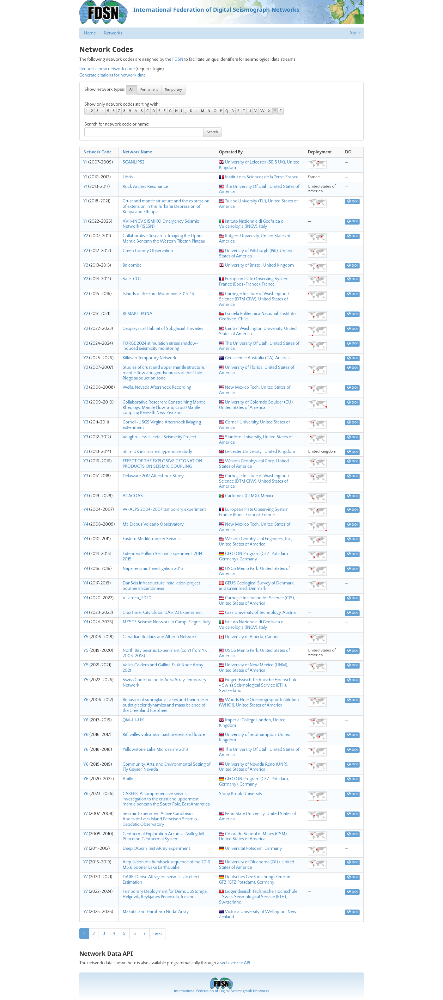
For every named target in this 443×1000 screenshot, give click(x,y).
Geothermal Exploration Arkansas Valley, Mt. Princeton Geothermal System (164, 836)
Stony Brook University (240, 793)
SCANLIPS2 (133, 162)
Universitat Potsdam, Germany (250, 848)
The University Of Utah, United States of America (259, 189)
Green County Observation (148, 250)
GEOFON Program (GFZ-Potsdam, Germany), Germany (254, 556)
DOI (352, 201)
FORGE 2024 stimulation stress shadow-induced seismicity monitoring (160, 346)
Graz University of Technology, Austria (257, 612)
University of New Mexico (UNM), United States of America (253, 668)
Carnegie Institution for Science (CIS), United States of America (257, 601)
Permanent (149, 90)
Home (90, 33)
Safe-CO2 (132, 278)
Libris (128, 177)
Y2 (85, 235)
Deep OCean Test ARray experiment (156, 848)
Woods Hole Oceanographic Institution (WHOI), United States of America (259, 702)
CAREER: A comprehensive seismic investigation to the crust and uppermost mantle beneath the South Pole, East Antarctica (166, 799)
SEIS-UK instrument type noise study (157, 451)
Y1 (85, 162)
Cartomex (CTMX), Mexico (247, 495)
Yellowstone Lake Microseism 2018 (155, 749)
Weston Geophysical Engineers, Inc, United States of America (255, 541)
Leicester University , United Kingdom (257, 451)
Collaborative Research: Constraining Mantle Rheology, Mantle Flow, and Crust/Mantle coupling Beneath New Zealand (164, 408)
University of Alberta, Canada (249, 636)
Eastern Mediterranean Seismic (152, 538)
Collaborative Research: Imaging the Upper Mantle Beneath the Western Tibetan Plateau (164, 238)
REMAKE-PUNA (137, 313)
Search (212, 132)
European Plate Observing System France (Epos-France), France (253, 281)
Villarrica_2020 (137, 598)
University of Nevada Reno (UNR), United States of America (253, 767)
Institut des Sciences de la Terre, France (258, 177)
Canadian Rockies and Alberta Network (160, 636)
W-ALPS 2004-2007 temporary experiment (164, 509)
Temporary (173, 90)
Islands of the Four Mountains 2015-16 (158, 293)
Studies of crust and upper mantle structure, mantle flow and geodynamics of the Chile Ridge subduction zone (164, 373)
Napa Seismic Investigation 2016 (153, 568)
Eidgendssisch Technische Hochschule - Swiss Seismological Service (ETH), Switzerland (258, 685)
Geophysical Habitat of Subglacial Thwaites (163, 328)
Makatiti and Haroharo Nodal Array (156, 911)
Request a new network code (107, 68)
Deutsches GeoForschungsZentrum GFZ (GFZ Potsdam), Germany (255, 879)
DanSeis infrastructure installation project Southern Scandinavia (161, 586)
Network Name (137, 152)
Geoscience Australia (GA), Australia (255, 358)
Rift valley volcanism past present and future (164, 734)
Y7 (85, 813)
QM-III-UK (133, 720)
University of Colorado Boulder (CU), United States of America (256, 405)
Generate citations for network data (112, 75)
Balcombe (132, 265)
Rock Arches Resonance (145, 186)
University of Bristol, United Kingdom (256, 265)
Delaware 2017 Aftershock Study (153, 475)
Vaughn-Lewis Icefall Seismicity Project (159, 437)
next (158, 933)
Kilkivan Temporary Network (149, 358)
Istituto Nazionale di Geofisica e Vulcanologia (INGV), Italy (251, 224)
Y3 (85, 367)
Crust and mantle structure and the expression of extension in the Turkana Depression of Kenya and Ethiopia (166, 206)
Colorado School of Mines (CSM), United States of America (253, 836)
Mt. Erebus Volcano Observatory (153, 524)
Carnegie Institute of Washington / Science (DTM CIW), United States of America (254, 299)
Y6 (85, 699)
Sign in (355, 32)
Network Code (97, 152)
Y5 (85, 636)
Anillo (128, 778)
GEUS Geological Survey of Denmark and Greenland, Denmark (256, 586)
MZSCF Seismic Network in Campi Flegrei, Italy (166, 622)
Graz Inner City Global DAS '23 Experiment (162, 612)
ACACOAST (134, 495)
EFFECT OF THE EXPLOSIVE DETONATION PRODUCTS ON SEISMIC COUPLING (162, 464)
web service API (235, 963)
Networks (113, 33)
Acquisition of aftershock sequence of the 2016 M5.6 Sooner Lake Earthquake (166, 865)
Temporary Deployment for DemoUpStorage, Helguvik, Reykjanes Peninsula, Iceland (165, 894)
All (131, 90)
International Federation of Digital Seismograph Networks (221, 991)
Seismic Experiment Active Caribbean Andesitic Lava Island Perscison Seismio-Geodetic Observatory (161, 819)
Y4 (85, 509)
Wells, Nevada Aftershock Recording (157, 387)
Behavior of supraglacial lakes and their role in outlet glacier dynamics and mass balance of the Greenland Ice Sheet (165, 705)
